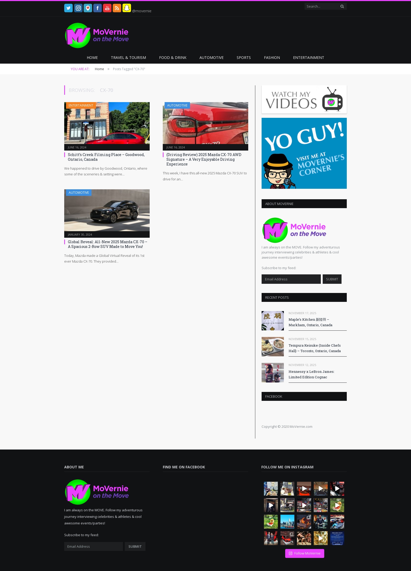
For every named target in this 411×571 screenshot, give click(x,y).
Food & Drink (172, 57)
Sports (244, 57)
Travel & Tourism (128, 57)
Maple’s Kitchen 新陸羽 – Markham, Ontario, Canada (310, 322)
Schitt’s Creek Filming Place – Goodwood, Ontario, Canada (106, 157)
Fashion (272, 57)
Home (92, 57)
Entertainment (308, 57)
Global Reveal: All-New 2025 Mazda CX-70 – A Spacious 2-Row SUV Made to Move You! (107, 244)
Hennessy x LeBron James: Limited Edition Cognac (311, 374)
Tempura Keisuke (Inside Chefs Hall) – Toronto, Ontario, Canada (315, 348)
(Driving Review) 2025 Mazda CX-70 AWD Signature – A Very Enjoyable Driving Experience (203, 159)
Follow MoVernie (304, 553)
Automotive (211, 57)
